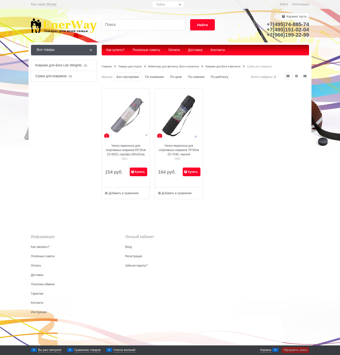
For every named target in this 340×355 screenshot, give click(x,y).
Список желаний (124, 350)
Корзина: (296, 16)
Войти (284, 4)
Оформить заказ (295, 350)
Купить (140, 172)
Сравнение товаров (87, 350)
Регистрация (300, 4)
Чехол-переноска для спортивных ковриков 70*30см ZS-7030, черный (179, 150)
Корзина (265, 350)
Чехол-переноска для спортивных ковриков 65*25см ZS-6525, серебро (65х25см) (126, 150)
